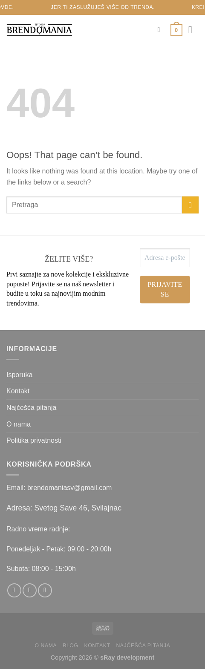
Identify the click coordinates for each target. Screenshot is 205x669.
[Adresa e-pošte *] (165, 257)
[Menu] (193, 29)
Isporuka (19, 374)
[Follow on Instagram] (30, 590)
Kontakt (17, 391)
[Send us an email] (45, 590)
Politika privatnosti (33, 440)
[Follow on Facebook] (14, 590)
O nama (18, 424)
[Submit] (190, 204)
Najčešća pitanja (31, 407)
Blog (70, 646)
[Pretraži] (161, 29)
